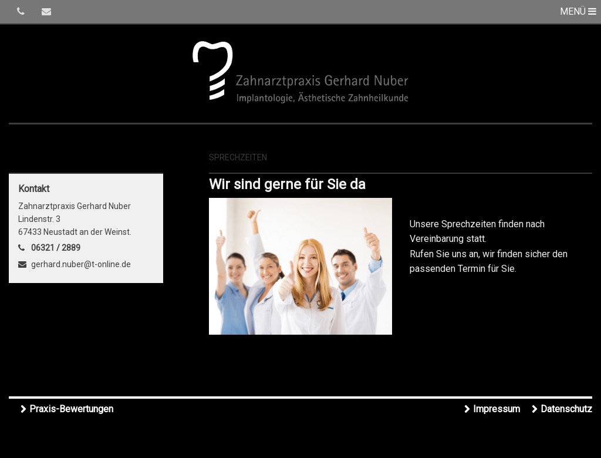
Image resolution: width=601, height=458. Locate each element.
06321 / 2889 (55, 247)
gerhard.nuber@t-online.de (81, 264)
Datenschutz (566, 409)
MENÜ (578, 11)
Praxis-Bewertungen (71, 409)
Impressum (496, 409)
